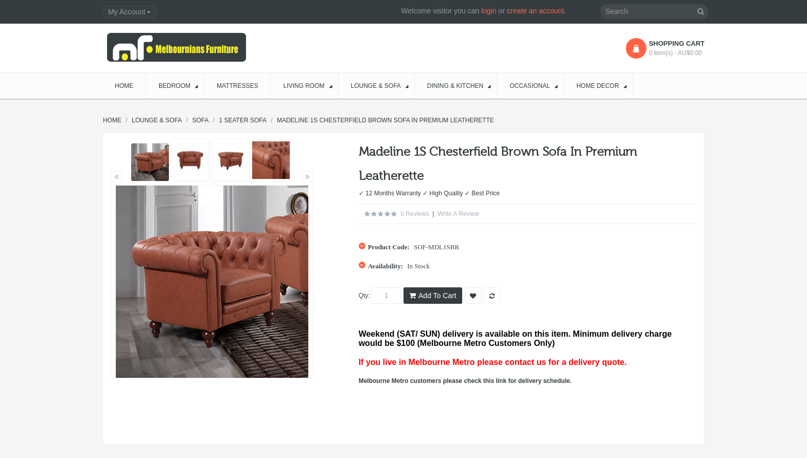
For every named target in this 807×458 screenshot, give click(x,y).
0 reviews (414, 213)
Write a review (458, 213)
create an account (535, 11)
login (489, 11)
